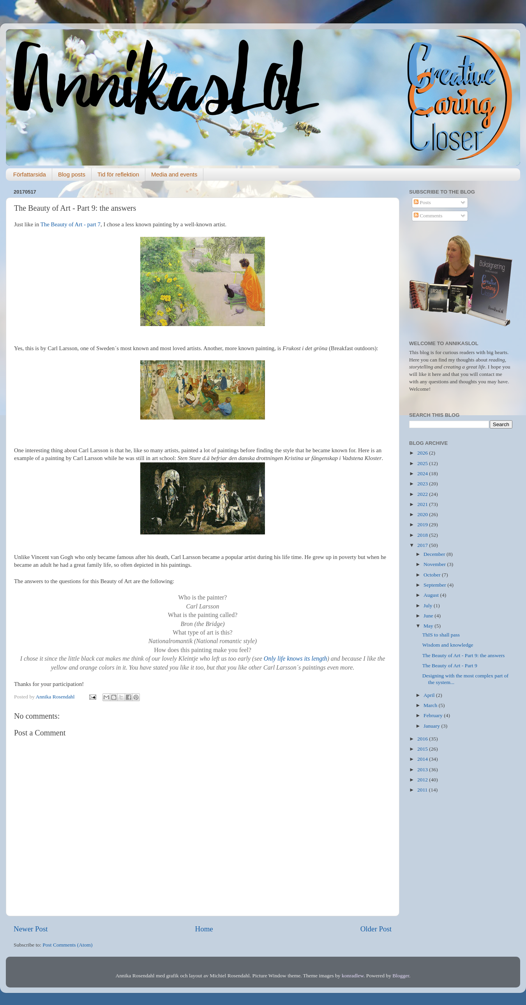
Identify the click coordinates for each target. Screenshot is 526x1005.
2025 (423, 463)
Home (204, 929)
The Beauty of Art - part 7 (71, 224)
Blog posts (71, 174)
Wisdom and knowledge (447, 645)
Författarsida (29, 174)
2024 (423, 473)
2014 (423, 759)
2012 (423, 780)
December (435, 554)
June (429, 616)
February (434, 715)
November (435, 564)
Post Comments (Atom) (67, 945)
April (430, 695)
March (431, 705)
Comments (428, 216)
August (432, 595)
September (435, 585)
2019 (423, 524)
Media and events (174, 174)
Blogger (400, 976)
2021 (423, 504)
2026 (423, 453)
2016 (423, 739)
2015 (423, 749)
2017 (423, 545)
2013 (423, 769)
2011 (423, 790)
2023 (423, 484)
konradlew (353, 976)
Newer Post (31, 929)
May (429, 626)
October (433, 575)
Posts (422, 202)
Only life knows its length (295, 658)
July (429, 605)
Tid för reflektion (118, 174)
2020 (423, 514)
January (432, 726)
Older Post (376, 929)
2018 (423, 535)
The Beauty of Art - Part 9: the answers (463, 655)
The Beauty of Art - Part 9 (449, 665)
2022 (423, 494)
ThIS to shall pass (441, 635)
